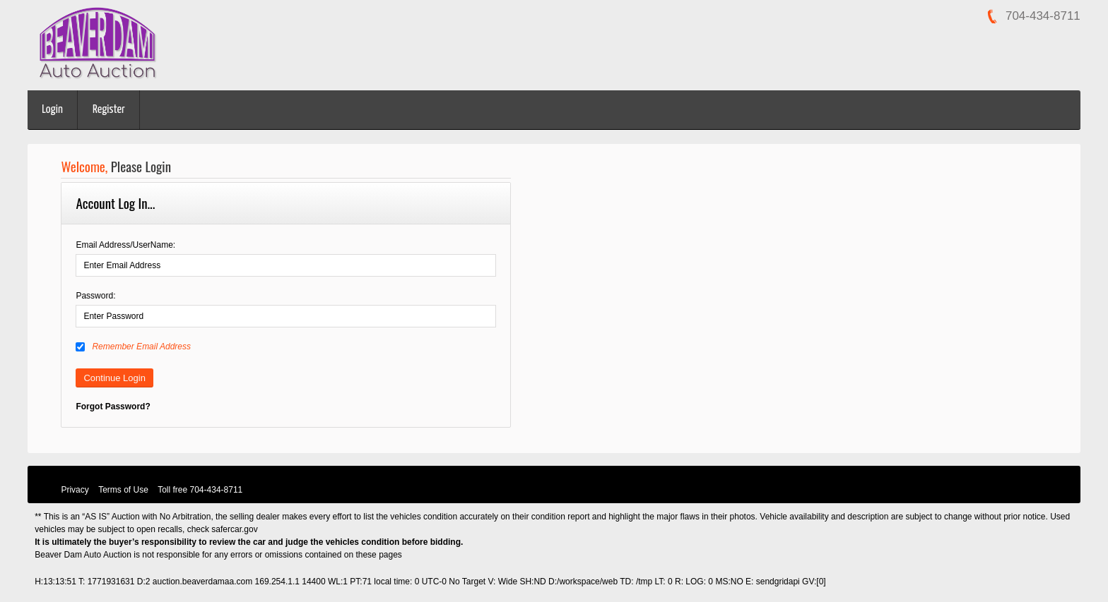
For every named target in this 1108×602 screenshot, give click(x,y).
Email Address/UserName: (125, 245)
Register (109, 110)
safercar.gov (234, 529)
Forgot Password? (113, 406)
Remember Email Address (133, 346)
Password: (95, 296)
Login (52, 110)
